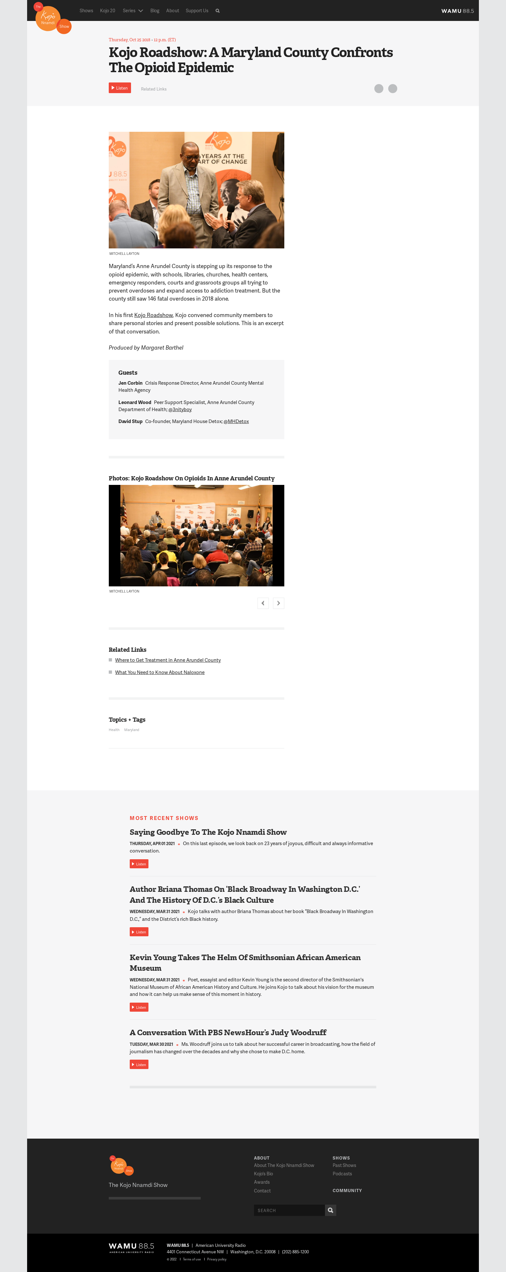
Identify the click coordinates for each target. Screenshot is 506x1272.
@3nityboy (180, 409)
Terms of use (192, 1259)
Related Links (154, 89)
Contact (262, 1191)
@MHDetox (236, 421)
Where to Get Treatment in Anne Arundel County (168, 659)
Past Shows (344, 1165)
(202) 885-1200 (295, 1252)
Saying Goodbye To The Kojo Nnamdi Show (208, 832)
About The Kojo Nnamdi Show (284, 1165)
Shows (86, 10)
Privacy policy (217, 1259)
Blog (154, 10)
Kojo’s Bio (263, 1174)
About (172, 10)
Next (278, 603)
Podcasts (342, 1174)
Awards (262, 1182)
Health (114, 729)
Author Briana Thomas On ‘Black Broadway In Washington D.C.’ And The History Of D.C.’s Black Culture (245, 894)
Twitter (377, 89)
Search (329, 1210)
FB (391, 89)
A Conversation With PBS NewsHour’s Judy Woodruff (228, 1032)
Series (129, 10)
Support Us (197, 10)
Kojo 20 (107, 10)
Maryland (131, 729)
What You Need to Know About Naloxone (160, 672)
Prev (263, 603)
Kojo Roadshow (153, 315)
